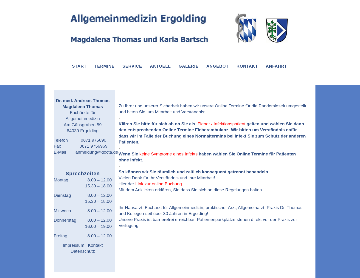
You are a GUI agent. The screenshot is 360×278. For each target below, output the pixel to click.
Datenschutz (82, 251)
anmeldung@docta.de (96, 152)
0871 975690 (93, 140)
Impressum (73, 245)
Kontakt (95, 245)
